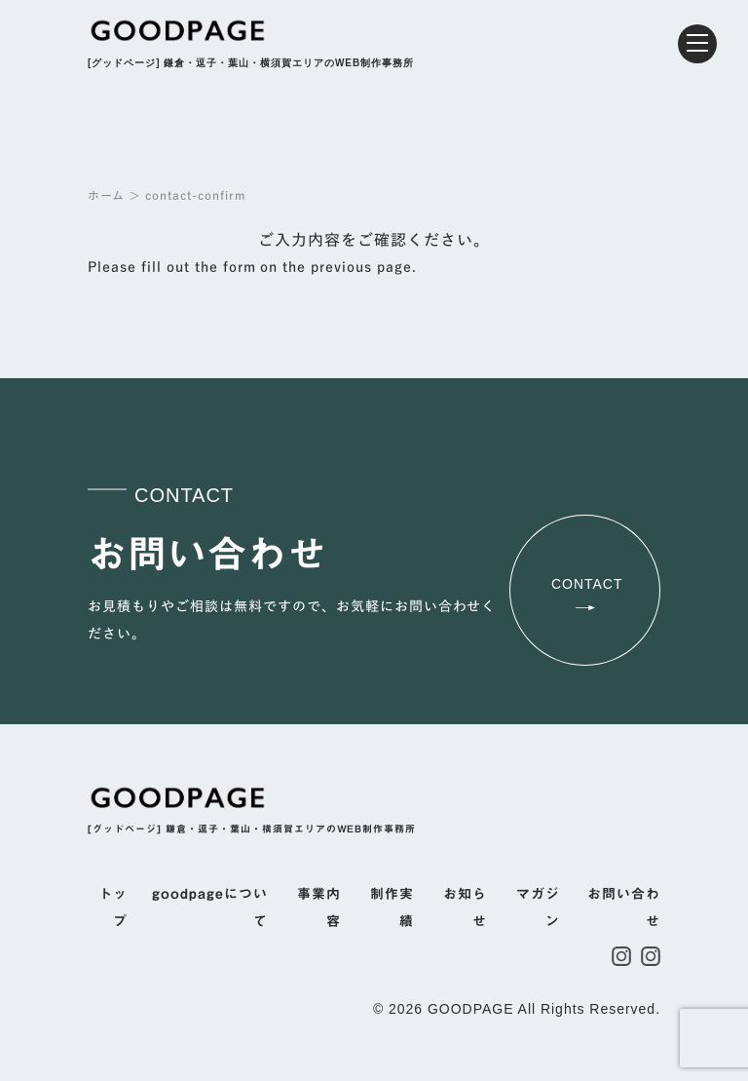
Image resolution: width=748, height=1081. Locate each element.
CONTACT (586, 593)
